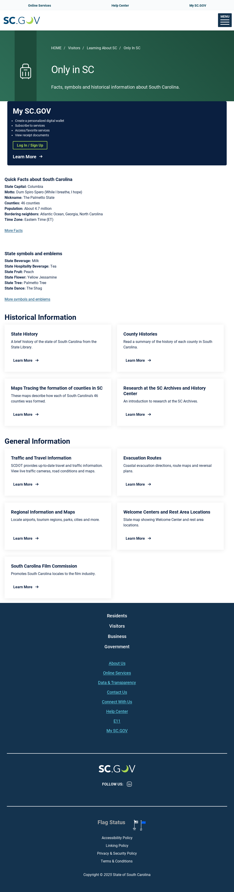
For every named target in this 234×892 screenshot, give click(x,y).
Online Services (39, 5)
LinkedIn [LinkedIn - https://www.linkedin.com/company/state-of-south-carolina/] (129, 784)
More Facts (14, 230)
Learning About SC (102, 47)
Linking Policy (117, 845)
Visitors (74, 47)
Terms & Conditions (117, 861)
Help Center (120, 5)
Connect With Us (117, 701)
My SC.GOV (197, 5)
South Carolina (21, 20)
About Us (117, 663)
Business (117, 636)
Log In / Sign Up (30, 145)
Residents (117, 615)
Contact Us (117, 692)
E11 (117, 721)
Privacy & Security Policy (117, 853)
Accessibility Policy (117, 837)
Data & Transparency (117, 682)
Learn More (24, 156)
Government (117, 646)
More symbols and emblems (27, 299)
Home (56, 47)
